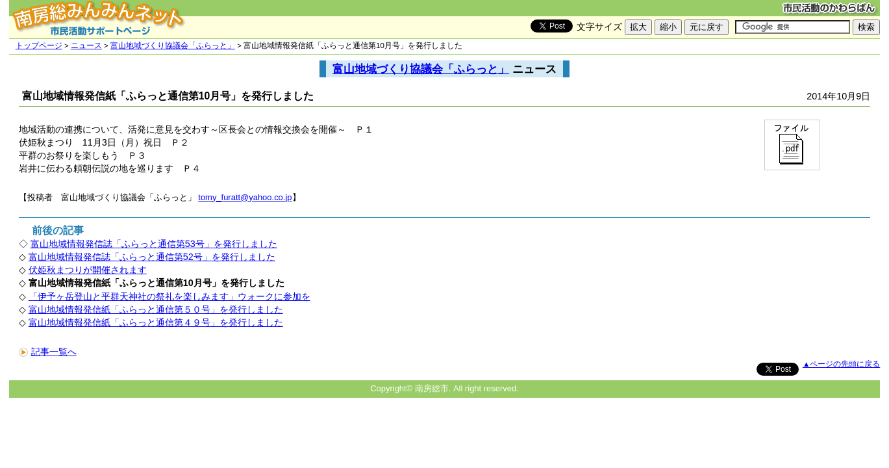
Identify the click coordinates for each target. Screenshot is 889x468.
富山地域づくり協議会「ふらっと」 (172, 45)
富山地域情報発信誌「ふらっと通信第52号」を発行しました (152, 257)
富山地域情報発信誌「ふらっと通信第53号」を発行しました (154, 244)
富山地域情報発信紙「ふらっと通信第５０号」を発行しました (156, 309)
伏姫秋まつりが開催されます (88, 270)
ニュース (86, 45)
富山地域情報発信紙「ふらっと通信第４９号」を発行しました (156, 322)
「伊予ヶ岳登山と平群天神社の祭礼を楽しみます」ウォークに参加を (169, 296)
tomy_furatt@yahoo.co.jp (245, 197)
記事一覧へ (48, 351)
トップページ (39, 45)
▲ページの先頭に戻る (841, 364)
